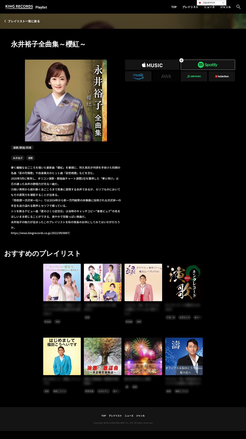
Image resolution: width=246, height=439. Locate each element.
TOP (174, 7)
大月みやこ (103, 394)
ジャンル (225, 7)
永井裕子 (18, 158)
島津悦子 (199, 318)
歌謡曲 (48, 323)
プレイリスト (190, 7)
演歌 (30, 158)
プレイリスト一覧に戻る (27, 21)
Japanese (206, 2)
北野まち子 (185, 318)
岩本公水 (117, 394)
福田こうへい (59, 394)
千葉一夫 (171, 318)
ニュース (209, 7)
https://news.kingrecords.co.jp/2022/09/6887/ (40, 233)
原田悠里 (89, 394)
